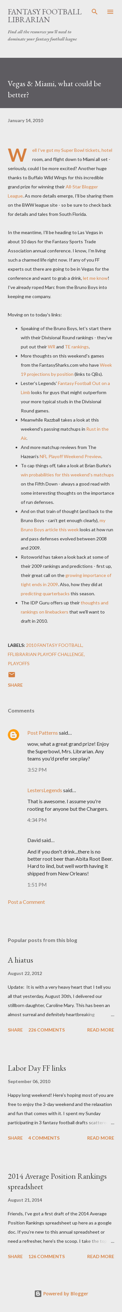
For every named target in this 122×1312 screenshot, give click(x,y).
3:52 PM (37, 769)
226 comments (46, 1029)
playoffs (19, 663)
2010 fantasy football (54, 645)
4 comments (44, 1138)
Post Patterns (42, 732)
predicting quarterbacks (45, 593)
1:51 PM (37, 884)
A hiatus (20, 960)
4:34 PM (37, 820)
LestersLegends (44, 790)
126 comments (46, 1256)
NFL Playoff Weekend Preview (70, 456)
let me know (95, 278)
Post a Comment (26, 902)
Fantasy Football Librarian (45, 15)
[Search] (95, 12)
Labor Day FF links (37, 1068)
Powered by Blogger (61, 1293)
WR (51, 346)
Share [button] (15, 685)
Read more (100, 1029)
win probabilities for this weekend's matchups (67, 474)
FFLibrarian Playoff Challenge (46, 654)
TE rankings (77, 346)
